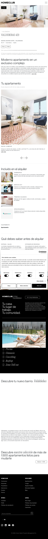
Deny (9, 285)
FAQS (2, 503)
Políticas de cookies (30, 505)
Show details (40, 281)
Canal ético (28, 507)
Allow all (39, 285)
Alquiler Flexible (29, 485)
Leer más (34, 73)
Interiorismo (4, 488)
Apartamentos (28, 481)
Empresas (3, 483)
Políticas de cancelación (7, 505)
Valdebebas (5, 31)
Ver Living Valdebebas (32, 297)
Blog (26, 490)
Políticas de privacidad (31, 503)
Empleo (3, 490)
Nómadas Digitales (30, 488)
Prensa (3, 492)
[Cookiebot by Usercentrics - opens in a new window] (39, 252)
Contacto (3, 500)
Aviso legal (28, 500)
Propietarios (4, 485)
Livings (27, 483)
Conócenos (4, 481)
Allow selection (24, 285)
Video (8, 46)
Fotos (3, 46)
